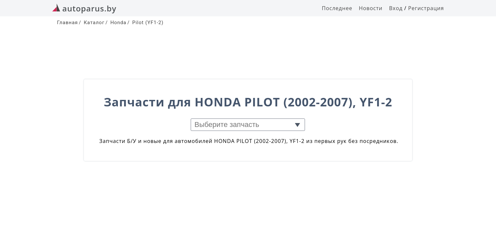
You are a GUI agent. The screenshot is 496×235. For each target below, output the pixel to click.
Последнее (337, 8)
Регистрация (426, 8)
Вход (396, 8)
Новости (371, 8)
